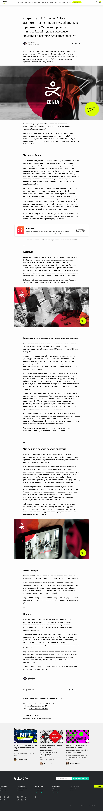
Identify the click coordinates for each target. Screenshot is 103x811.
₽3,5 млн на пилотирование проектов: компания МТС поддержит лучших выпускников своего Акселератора (51, 750)
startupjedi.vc (21, 786)
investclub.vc (56, 786)
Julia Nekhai (31, 42)
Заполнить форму (74, 790)
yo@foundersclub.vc (39, 792)
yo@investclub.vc (56, 792)
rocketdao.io (3, 786)
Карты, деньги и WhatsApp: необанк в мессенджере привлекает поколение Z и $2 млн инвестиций (77, 749)
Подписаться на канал (40, 790)
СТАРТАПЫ (20, 2)
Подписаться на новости (80, 778)
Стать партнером (56, 790)
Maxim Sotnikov (22, 759)
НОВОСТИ (45, 2)
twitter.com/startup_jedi (38, 708)
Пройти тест (3, 790)
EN (100, 2)
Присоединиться (38, 788)
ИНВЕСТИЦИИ (28, 2)
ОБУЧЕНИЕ (37, 2)
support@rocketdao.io (5, 792)
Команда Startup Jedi (22, 788)
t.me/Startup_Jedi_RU (39, 706)
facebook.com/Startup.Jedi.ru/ (43, 703)
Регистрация (3, 788)
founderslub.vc (39, 786)
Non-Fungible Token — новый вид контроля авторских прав (25, 747)
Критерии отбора (74, 788)
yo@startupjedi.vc (21, 792)
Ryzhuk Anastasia (49, 764)
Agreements (100, 805)
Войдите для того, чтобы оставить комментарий (37, 718)
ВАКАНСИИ (77, 2)
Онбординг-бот (55, 788)
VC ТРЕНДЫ (62, 2)
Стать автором (20, 790)
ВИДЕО (69, 2)
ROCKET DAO (53, 2)
